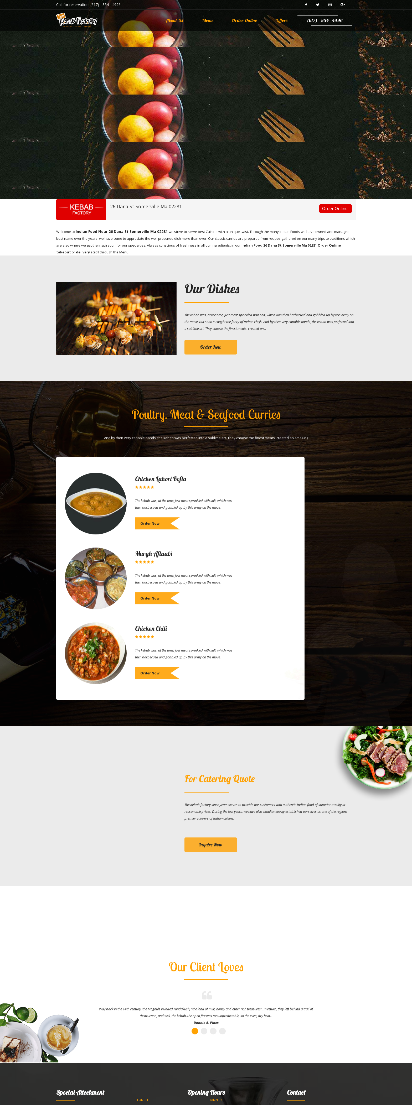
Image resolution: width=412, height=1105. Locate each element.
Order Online (244, 20)
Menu (207, 20)
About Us (174, 20)
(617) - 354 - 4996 (105, 4)
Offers (281, 20)
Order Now (211, 347)
